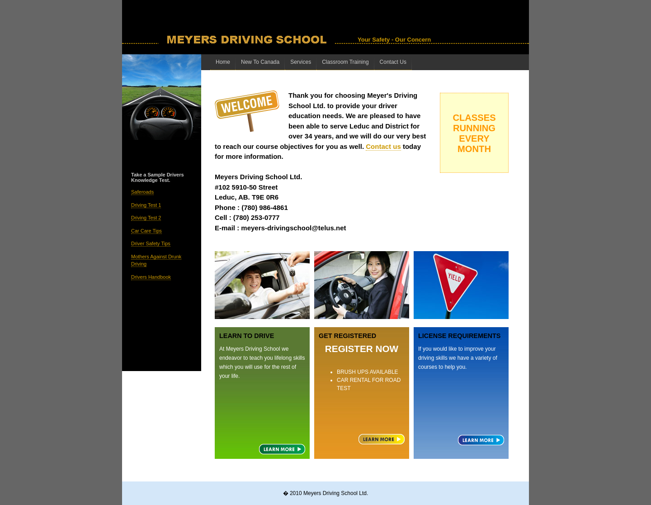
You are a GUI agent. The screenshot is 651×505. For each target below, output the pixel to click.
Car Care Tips (146, 230)
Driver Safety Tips (150, 243)
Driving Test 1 (146, 205)
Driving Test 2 (146, 217)
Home (223, 62)
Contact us (383, 146)
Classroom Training (345, 62)
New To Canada (260, 62)
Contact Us (393, 62)
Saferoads (142, 192)
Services (300, 62)
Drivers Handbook (151, 277)
